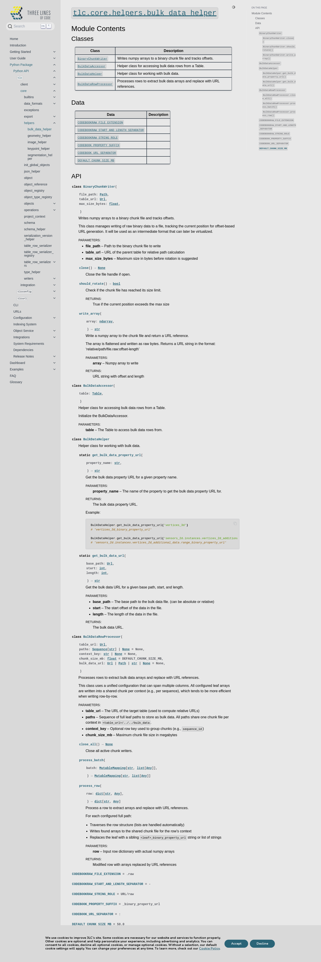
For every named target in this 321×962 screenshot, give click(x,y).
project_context (34, 216)
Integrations (21, 337)
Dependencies (23, 350)
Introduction (18, 45)
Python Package (21, 64)
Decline (262, 943)
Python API (21, 71)
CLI (15, 305)
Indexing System (25, 324)
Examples (16, 369)
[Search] (30, 26)
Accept (236, 943)
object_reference (35, 184)
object (28, 178)
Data (258, 23)
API (257, 28)
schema (29, 222)
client (24, 84)
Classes (260, 18)
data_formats (33, 103)
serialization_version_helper (38, 237)
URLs (17, 311)
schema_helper (34, 229)
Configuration (22, 318)
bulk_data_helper (39, 129)
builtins (29, 97)
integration (28, 285)
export (28, 116)
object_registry (34, 190)
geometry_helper (39, 135)
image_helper (37, 142)
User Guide (18, 58)
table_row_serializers (37, 263)
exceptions (31, 110)
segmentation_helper (40, 156)
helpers (29, 123)
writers (28, 278)
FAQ (13, 376)
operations (31, 210)
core (24, 91)
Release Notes (23, 356)
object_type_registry (38, 197)
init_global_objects (37, 165)
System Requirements (28, 343)
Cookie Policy (209, 948)
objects (29, 203)
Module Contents (262, 13)
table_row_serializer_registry (39, 253)
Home (14, 39)
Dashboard (17, 363)
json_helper (32, 171)
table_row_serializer (38, 245)
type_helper (32, 272)
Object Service (23, 330)
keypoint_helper (39, 148)
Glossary (16, 382)
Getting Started (20, 52)
